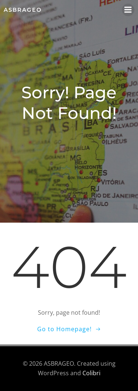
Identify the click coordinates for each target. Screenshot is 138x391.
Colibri (91, 373)
